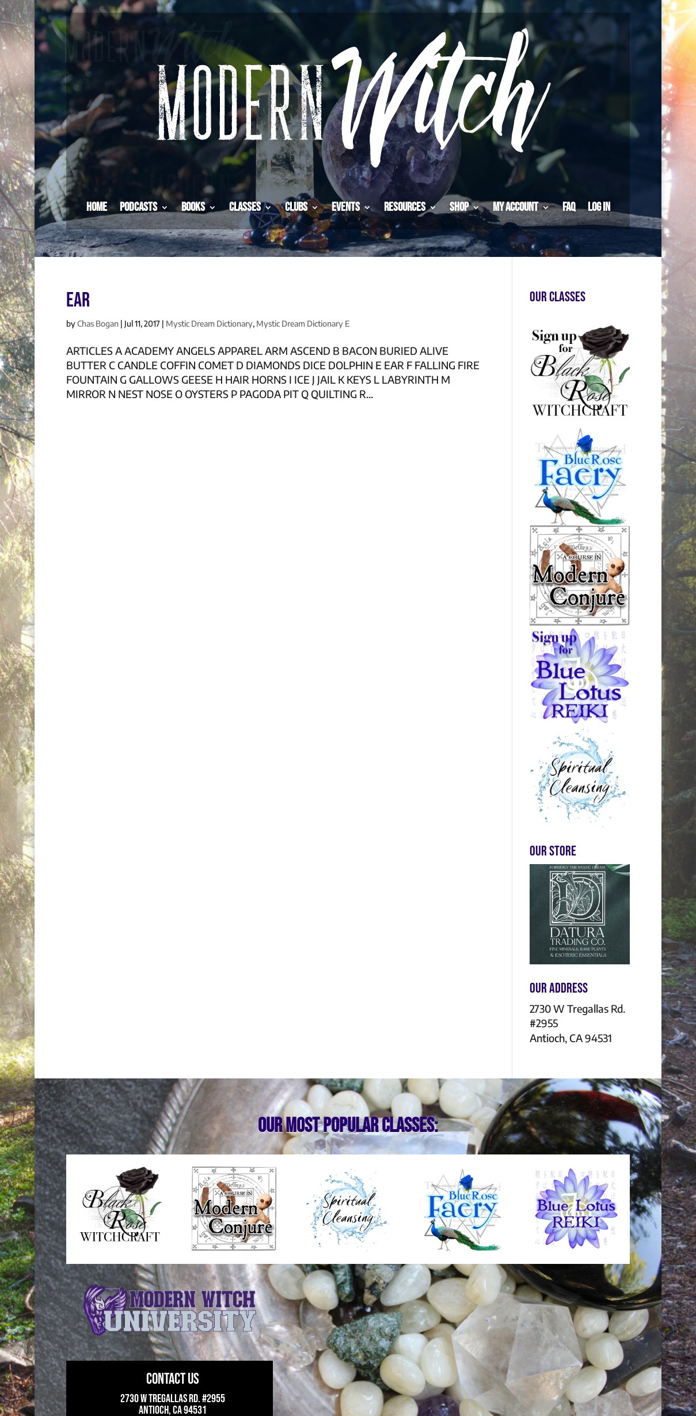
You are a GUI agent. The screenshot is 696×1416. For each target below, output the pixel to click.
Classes (245, 207)
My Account (515, 207)
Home (96, 207)
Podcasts (138, 207)
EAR (78, 300)
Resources (404, 207)
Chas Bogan (98, 323)
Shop (459, 207)
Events (346, 207)
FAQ (568, 207)
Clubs (296, 207)
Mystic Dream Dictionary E (302, 323)
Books (193, 207)
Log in (599, 207)
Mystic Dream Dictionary (209, 323)
